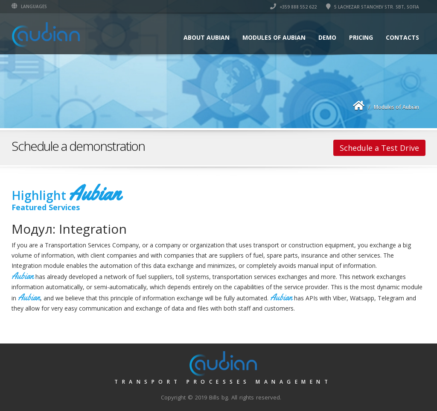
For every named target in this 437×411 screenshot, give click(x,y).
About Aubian (207, 37)
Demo (327, 37)
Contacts (402, 37)
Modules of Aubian (274, 37)
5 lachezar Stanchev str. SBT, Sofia (372, 7)
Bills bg (218, 397)
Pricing (361, 37)
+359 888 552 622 (293, 7)
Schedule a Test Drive (379, 148)
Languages (29, 6)
